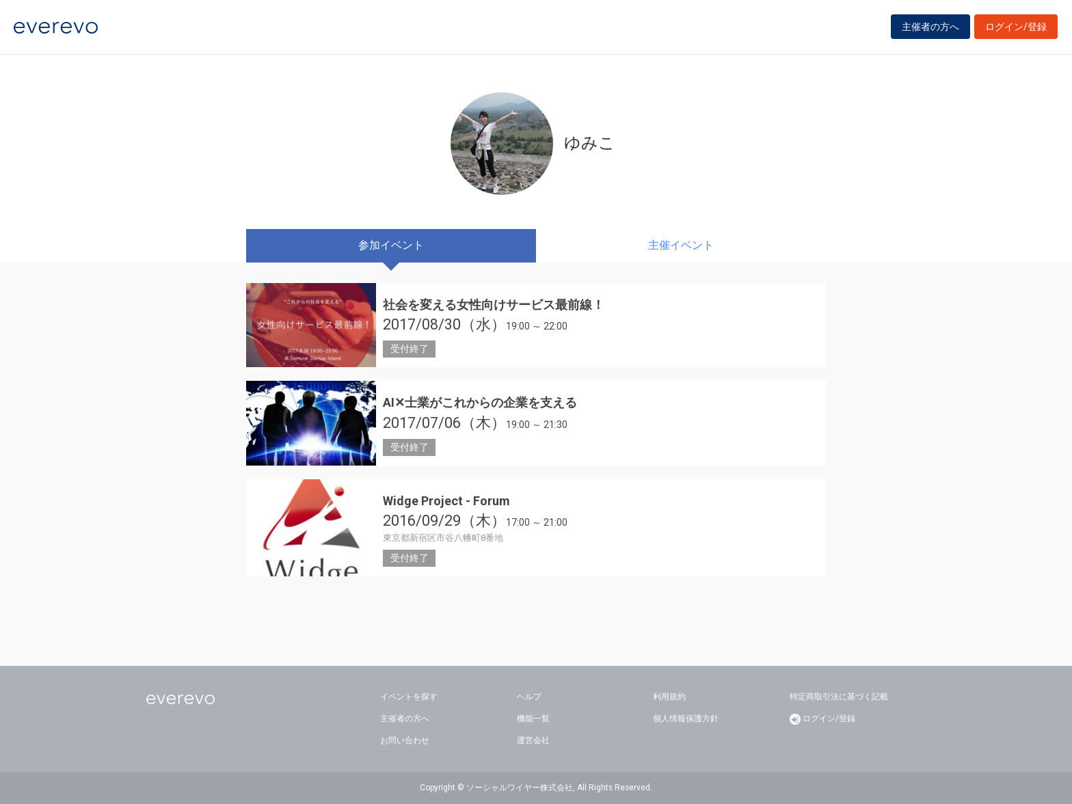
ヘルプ (529, 696)
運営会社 (533, 740)
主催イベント (681, 245)
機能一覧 (533, 718)
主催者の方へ (930, 28)
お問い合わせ (404, 740)
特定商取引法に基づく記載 (839, 696)
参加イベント (391, 245)
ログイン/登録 (1016, 28)
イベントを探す (409, 696)
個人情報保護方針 (686, 718)
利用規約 (669, 696)
